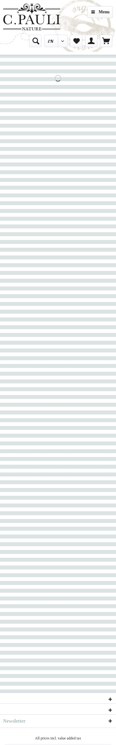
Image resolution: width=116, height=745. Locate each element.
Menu (100, 10)
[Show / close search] (35, 41)
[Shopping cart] (106, 41)
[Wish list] (76, 41)
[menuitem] (35, 41)
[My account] (91, 41)
